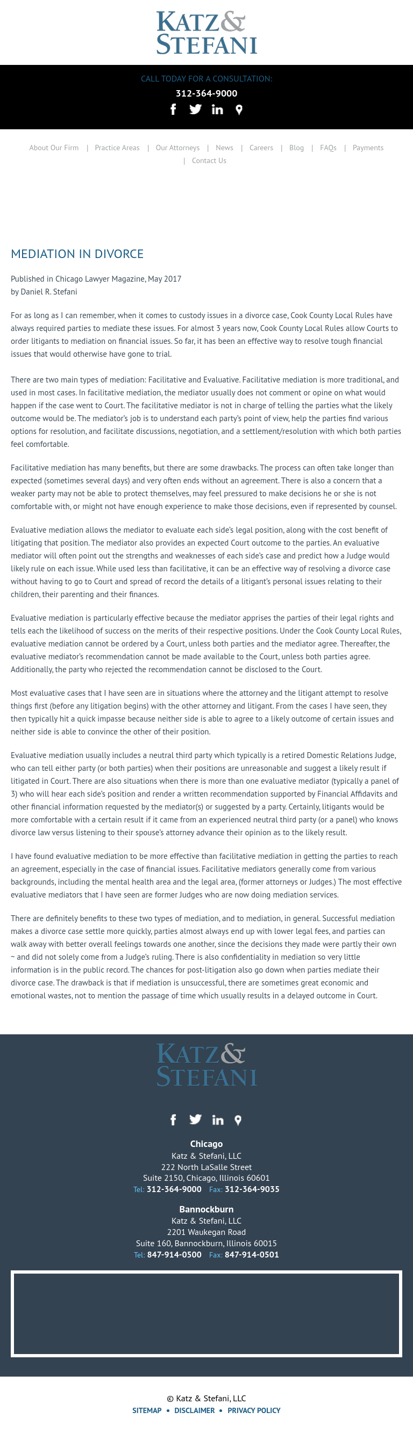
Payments (368, 147)
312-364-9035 (252, 1188)
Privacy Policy (253, 1410)
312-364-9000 (206, 93)
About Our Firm (54, 147)
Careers (261, 147)
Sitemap (146, 1410)
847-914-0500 (174, 1254)
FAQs (328, 147)
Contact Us (209, 160)
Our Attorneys (178, 147)
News (224, 147)
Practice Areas (117, 147)
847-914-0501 (252, 1254)
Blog (296, 147)
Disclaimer (195, 1410)
